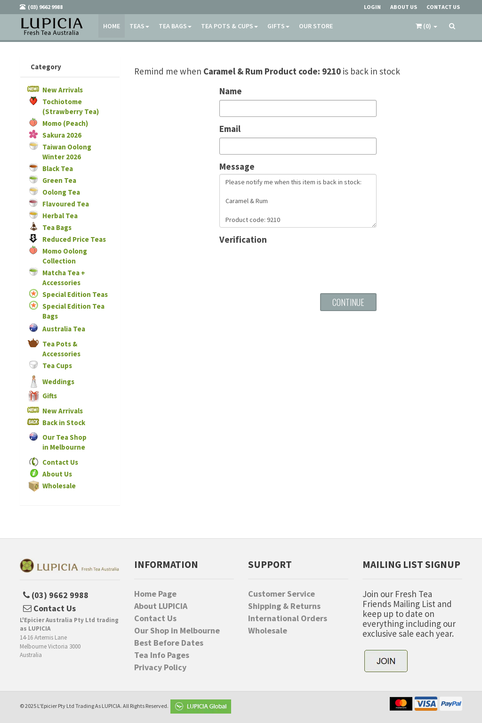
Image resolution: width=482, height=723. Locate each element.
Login (372, 6)
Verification (243, 240)
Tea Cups (57, 365)
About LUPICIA (160, 606)
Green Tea (59, 180)
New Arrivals (62, 89)
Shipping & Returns (284, 606)
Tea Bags (175, 26)
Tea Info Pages (161, 655)
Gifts (278, 26)
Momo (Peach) (65, 123)
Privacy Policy (160, 667)
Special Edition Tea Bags (73, 311)
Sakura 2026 (61, 135)
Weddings (58, 381)
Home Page (155, 594)
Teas (139, 26)
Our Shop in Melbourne (177, 630)
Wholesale (59, 485)
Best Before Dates (168, 643)
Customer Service (281, 594)
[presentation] (290, 265)
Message (237, 167)
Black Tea (57, 168)
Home (111, 26)
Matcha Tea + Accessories (63, 277)
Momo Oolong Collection (64, 255)
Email (230, 129)
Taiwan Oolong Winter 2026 (66, 151)
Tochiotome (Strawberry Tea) (70, 106)
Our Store (316, 26)
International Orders (287, 618)
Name (230, 91)
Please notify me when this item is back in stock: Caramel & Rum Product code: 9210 (298, 201)
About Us (57, 473)
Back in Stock (63, 422)
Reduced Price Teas (74, 239)
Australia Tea (63, 328)
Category (46, 66)
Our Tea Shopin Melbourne (64, 442)
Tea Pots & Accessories (61, 348)
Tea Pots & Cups (229, 26)
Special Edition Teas (75, 294)
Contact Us (60, 462)
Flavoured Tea (65, 203)
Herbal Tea (60, 215)
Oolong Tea (61, 192)
